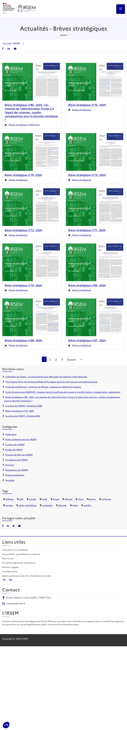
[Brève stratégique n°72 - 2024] (31, 207)
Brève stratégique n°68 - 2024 (23, 340)
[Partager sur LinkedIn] (9, 48)
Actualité (9, 480)
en (10, 579)
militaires (106, 499)
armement (47, 505)
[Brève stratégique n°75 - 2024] (95, 82)
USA (21, 499)
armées (9, 505)
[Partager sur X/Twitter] (13, 525)
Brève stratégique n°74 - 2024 (23, 175)
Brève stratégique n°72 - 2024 (23, 230)
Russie (56, 499)
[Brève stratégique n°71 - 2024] (95, 207)
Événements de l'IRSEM (16, 469)
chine (80, 499)
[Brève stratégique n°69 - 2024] (95, 262)
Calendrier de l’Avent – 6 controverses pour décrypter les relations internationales (46, 376)
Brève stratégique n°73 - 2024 (87, 175)
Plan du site (7, 558)
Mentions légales (10, 567)
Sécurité (62, 505)
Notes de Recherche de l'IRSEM (20, 439)
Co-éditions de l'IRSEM (16, 459)
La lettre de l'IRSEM (14, 444)
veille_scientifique (27, 505)
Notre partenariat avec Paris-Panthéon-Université (26, 575)
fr (4, 579)
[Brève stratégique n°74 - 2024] (31, 152)
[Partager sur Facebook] (3, 48)
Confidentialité (9, 571)
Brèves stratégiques (18, 124)
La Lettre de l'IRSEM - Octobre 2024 (22, 415)
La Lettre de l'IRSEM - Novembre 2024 (23, 405)
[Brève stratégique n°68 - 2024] (31, 317)
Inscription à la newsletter (15, 549)
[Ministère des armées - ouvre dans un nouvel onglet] (9, 8)
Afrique (68, 499)
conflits (87, 505)
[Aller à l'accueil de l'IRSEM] (27, 8)
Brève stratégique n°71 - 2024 (86, 230)
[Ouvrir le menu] (120, 9)
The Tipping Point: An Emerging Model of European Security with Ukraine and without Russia (51, 381)
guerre (92, 499)
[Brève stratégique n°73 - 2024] (95, 152)
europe (32, 499)
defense (9, 499)
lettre (75, 505)
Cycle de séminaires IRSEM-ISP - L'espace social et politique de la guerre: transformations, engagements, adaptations (62, 391)
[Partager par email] (15, 48)
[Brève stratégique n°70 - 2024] (31, 262)
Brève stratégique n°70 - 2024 (23, 285)
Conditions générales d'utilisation (19, 562)
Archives (9, 464)
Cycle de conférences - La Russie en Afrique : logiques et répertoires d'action (43, 386)
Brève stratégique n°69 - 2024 (87, 285)
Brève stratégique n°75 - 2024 (87, 105)
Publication (34, 124)
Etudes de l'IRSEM (14, 449)
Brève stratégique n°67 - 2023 (87, 340)
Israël (44, 499)
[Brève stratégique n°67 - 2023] (95, 317)
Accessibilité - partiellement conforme (21, 554)
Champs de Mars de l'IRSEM (19, 454)
